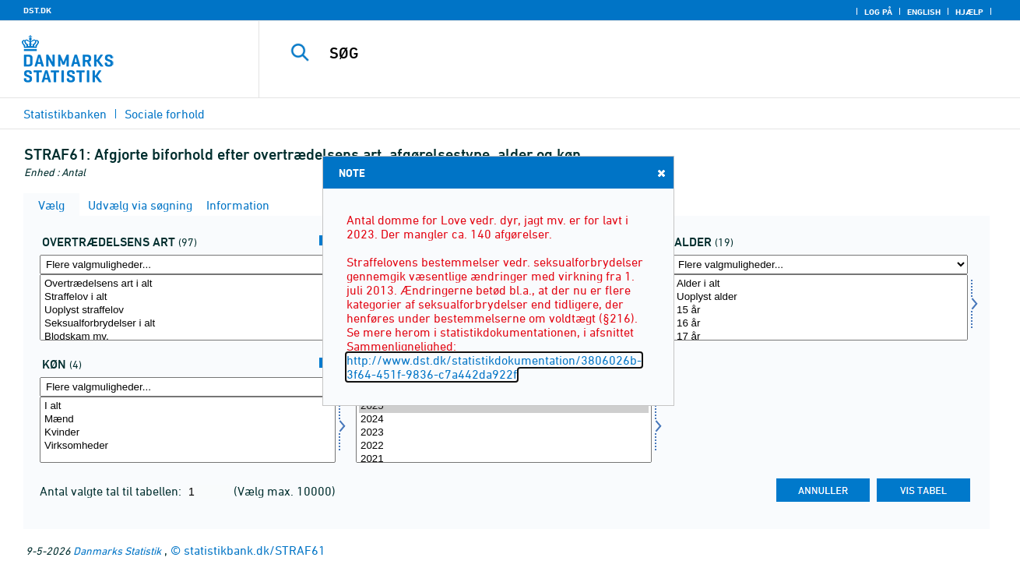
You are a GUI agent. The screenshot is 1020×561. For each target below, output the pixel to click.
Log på (878, 11)
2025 (504, 406)
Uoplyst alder (820, 297)
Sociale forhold (165, 114)
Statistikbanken (65, 114)
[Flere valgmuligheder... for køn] (188, 387)
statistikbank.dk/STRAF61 (254, 550)
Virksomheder (187, 446)
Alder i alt (820, 284)
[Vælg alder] (820, 307)
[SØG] (623, 53)
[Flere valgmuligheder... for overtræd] (188, 264)
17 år (820, 337)
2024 (504, 419)
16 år (820, 323)
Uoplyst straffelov (187, 310)
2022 (504, 446)
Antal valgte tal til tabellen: (112, 491)
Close (660, 172)
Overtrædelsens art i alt (187, 284)
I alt (187, 406)
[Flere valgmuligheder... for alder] (820, 264)
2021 (504, 459)
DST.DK (37, 10)
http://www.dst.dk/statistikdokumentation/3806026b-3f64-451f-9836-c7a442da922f (494, 367)
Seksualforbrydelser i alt (187, 323)
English (924, 11)
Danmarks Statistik (117, 550)
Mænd (187, 419)
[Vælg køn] (188, 430)
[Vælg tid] (504, 430)
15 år (820, 310)
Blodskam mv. (187, 337)
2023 (504, 432)
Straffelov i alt (187, 297)
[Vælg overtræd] (188, 307)
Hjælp (969, 11)
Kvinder (187, 432)
